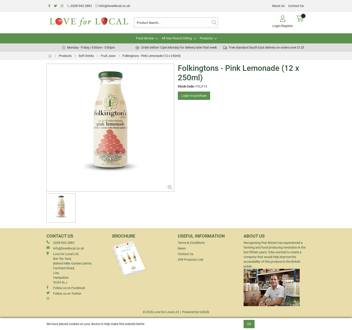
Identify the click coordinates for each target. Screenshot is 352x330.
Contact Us (296, 6)
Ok (249, 324)
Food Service (145, 38)
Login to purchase (194, 95)
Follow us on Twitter (63, 293)
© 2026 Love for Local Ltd (161, 312)
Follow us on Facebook (65, 288)
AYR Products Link (190, 259)
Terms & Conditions (191, 243)
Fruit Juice (108, 56)
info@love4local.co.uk (112, 6)
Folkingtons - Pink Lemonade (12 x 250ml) (151, 56)
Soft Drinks (86, 56)
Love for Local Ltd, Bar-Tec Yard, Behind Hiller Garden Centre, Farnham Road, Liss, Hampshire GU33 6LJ (69, 268)
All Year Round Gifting (177, 38)
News (182, 248)
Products (206, 38)
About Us (278, 6)
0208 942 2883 (79, 6)
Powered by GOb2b (195, 312)
